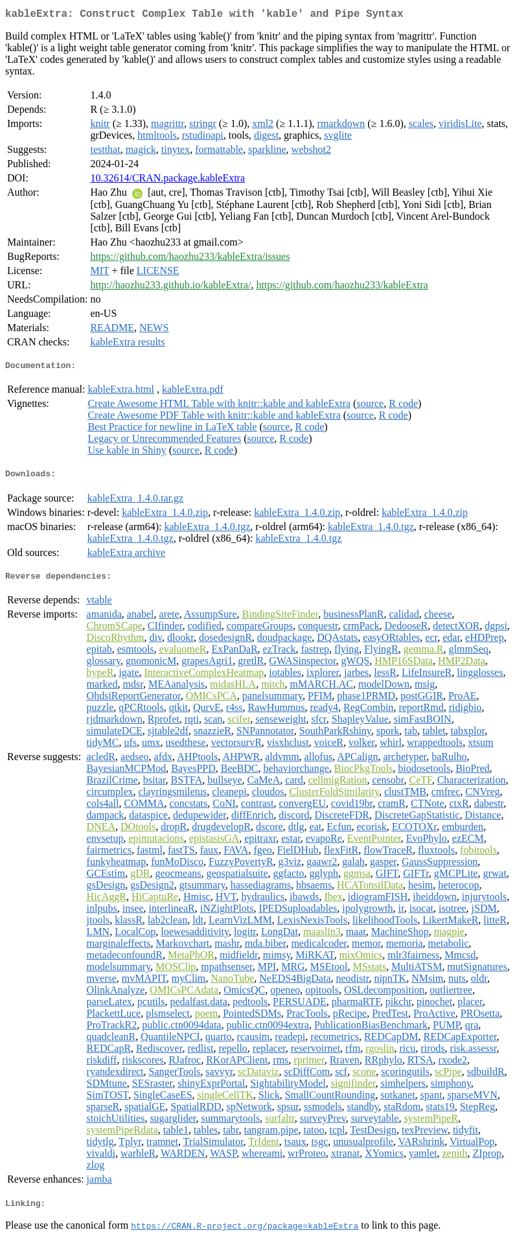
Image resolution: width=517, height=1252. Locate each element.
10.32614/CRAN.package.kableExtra (167, 180)
